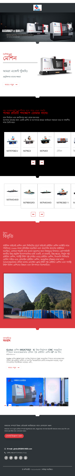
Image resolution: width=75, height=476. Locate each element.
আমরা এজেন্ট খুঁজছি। (15, 71)
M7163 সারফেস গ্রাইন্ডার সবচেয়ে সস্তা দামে (28, 151)
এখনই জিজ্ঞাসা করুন (14, 436)
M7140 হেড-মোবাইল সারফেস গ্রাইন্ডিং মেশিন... (45, 151)
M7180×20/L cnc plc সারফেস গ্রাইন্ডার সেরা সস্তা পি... (29, 202)
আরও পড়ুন (9, 85)
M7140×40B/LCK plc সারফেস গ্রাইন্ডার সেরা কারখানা (12, 199)
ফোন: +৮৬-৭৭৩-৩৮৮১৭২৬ (16, 453)
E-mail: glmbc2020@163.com (19, 449)
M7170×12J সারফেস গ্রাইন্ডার (12, 151)
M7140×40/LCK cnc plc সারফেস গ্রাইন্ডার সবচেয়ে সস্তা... (46, 202)
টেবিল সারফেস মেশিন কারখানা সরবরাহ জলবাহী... (61, 151)
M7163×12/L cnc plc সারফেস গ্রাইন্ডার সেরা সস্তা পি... (62, 202)
